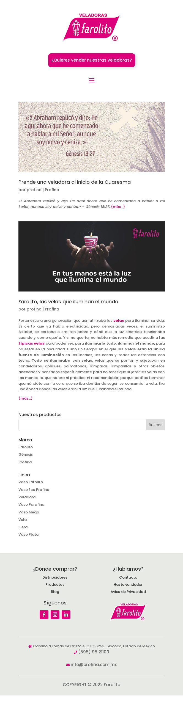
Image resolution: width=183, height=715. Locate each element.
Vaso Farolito (30, 482)
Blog (55, 591)
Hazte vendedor (128, 584)
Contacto (128, 577)
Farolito (25, 447)
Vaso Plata (28, 534)
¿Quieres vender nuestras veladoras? (91, 60)
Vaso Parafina (31, 504)
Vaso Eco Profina (33, 489)
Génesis (25, 454)
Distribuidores (54, 577)
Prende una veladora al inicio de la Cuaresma (74, 181)
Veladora (26, 497)
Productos (54, 584)
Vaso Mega (28, 512)
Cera (23, 527)
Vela (22, 519)
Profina (52, 190)
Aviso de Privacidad (128, 591)
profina (34, 190)
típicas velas (31, 343)
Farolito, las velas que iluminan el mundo (68, 301)
